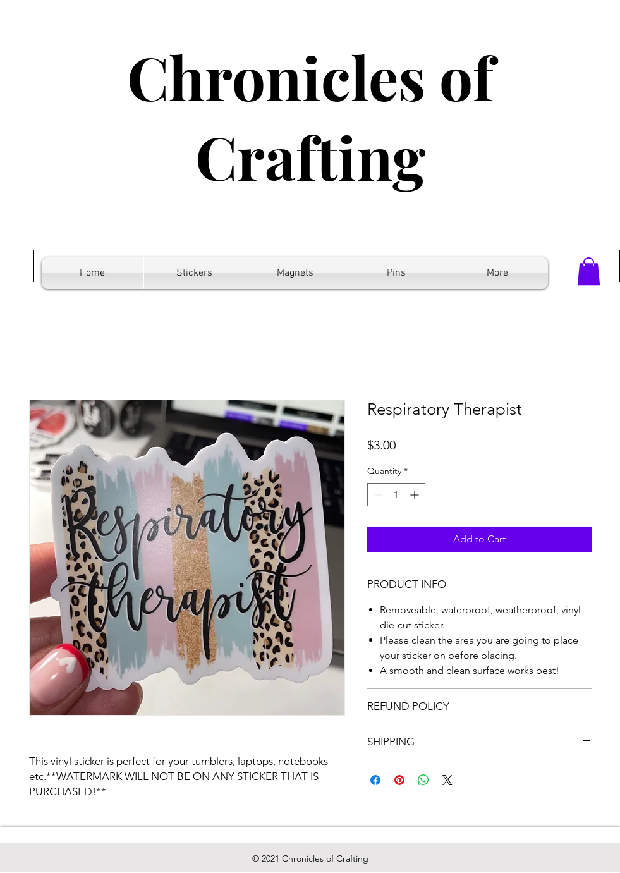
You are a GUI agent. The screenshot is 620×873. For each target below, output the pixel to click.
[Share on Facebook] (375, 780)
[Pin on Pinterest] (399, 780)
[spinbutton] (396, 495)
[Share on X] (447, 780)
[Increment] (415, 495)
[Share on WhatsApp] (423, 780)
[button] (588, 271)
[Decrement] (377, 495)
